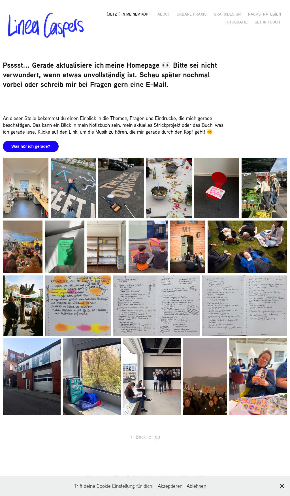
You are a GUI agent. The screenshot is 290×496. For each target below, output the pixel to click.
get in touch (267, 22)
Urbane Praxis (192, 14)
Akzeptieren (170, 486)
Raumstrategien (264, 14)
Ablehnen (196, 486)
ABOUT (163, 14)
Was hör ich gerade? (30, 146)
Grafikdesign (227, 14)
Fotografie (236, 22)
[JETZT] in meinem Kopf (129, 14)
